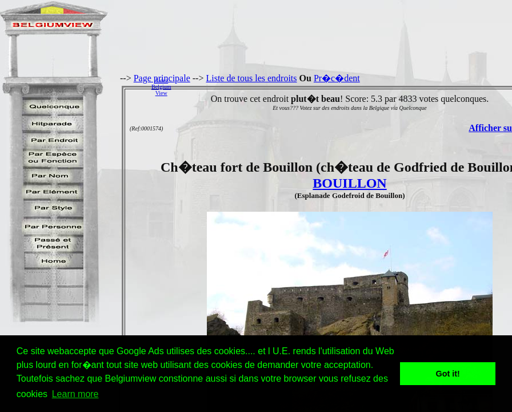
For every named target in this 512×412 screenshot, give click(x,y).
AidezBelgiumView (161, 86)
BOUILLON (349, 183)
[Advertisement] (344, 86)
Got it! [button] (448, 373)
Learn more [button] (75, 394)
